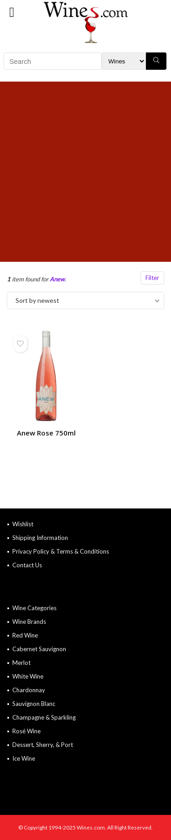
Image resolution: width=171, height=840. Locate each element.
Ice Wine (23, 758)
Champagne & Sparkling (44, 717)
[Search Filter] (124, 61)
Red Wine (25, 635)
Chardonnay (28, 690)
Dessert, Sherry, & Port (42, 744)
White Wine (27, 676)
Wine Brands (29, 621)
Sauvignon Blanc (33, 703)
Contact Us (27, 565)
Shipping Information (40, 537)
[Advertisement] (85, 171)
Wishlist (22, 524)
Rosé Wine (26, 731)
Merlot (21, 662)
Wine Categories (34, 608)
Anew (57, 279)
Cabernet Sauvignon (39, 649)
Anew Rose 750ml (46, 432)
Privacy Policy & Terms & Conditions (60, 551)
